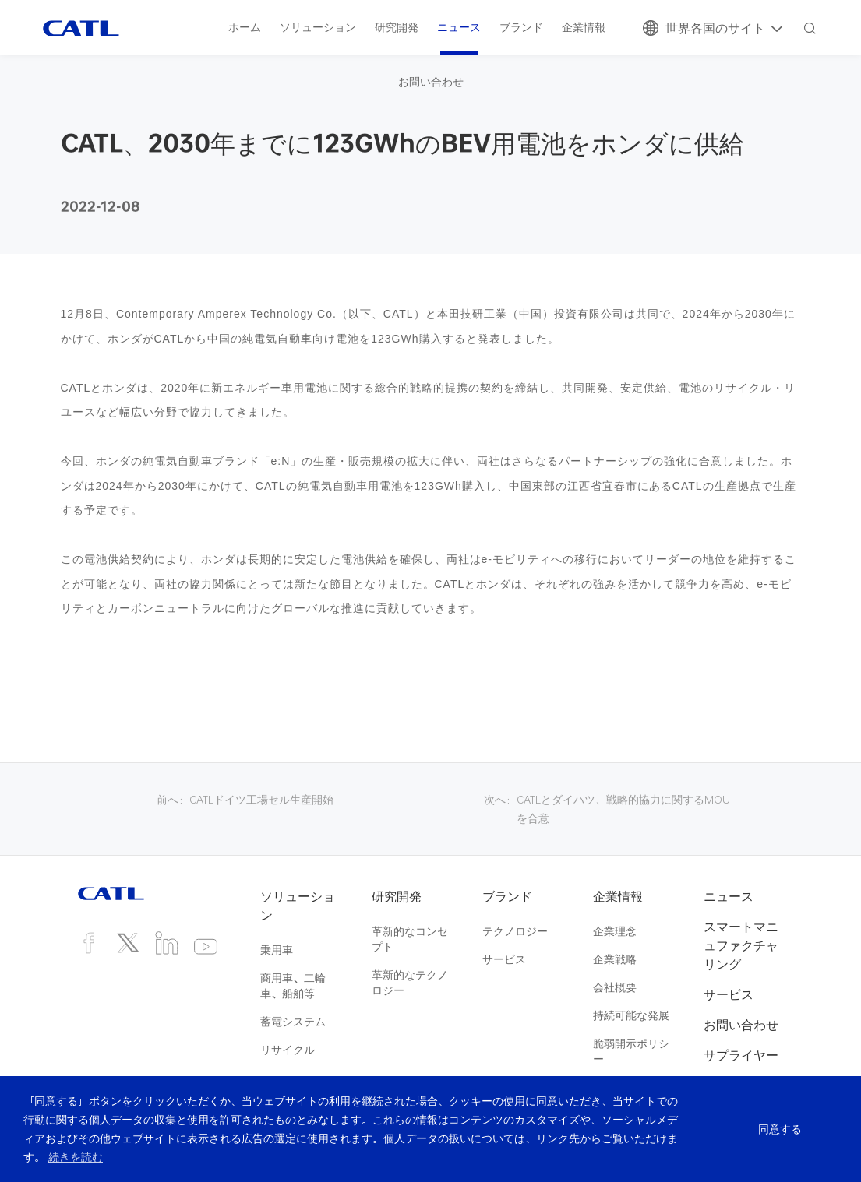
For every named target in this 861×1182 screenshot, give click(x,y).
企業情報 (583, 27)
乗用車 (276, 949)
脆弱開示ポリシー (631, 1051)
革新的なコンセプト (410, 939)
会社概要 (615, 987)
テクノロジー (515, 931)
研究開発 (396, 27)
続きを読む (75, 1157)
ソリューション (318, 27)
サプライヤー (741, 1055)
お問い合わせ (431, 81)
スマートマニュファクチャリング (741, 945)
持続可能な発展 (631, 1015)
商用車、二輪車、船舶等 (293, 985)
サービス (504, 959)
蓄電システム (293, 1021)
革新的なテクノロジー (410, 982)
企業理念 (615, 931)
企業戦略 (615, 959)
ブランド (521, 27)
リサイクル (287, 1049)
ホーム (244, 27)
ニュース (459, 27)
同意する (777, 1129)
